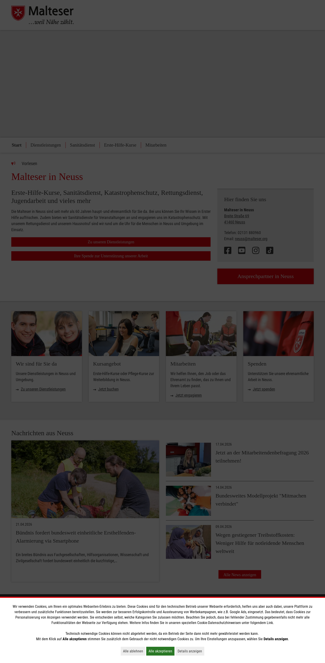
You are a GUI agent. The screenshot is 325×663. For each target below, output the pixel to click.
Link (270, 623)
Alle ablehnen (134, 651)
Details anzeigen (191, 651)
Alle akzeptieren (161, 651)
